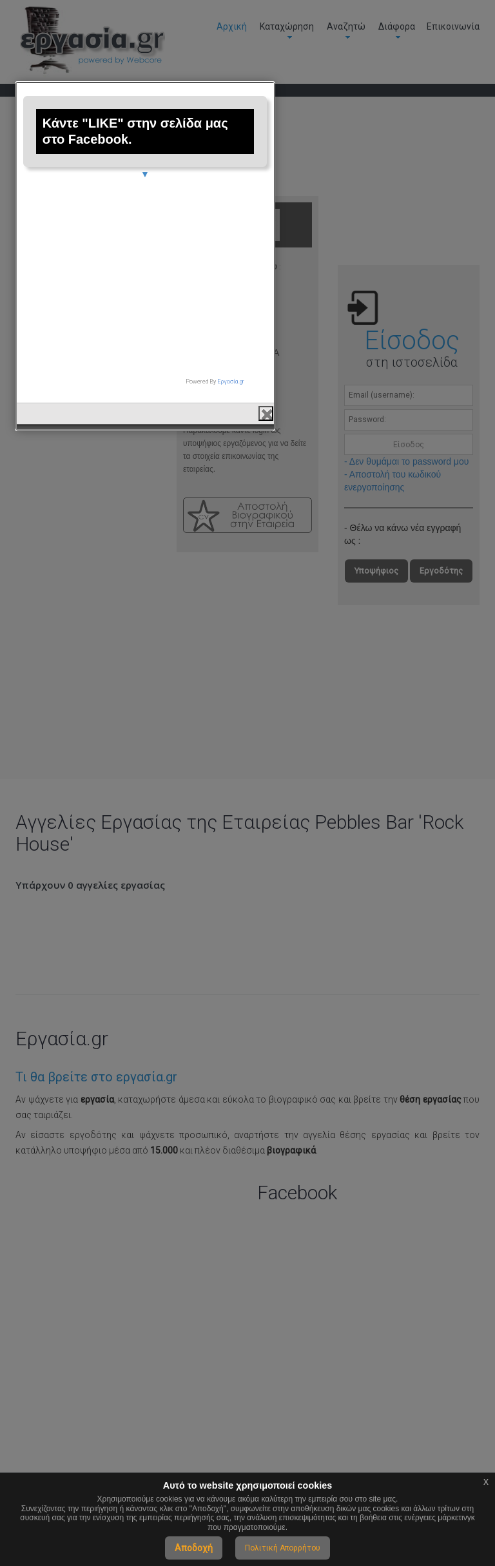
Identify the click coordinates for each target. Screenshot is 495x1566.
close (368, 921)
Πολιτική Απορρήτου (282, 1547)
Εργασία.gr (333, 890)
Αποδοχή (194, 1548)
